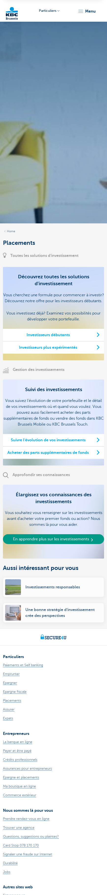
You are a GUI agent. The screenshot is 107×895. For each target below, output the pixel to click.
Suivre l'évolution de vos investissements (48, 440)
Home (11, 231)
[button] (86, 11)
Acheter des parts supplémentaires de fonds (48, 452)
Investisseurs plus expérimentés (48, 347)
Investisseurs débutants (48, 335)
